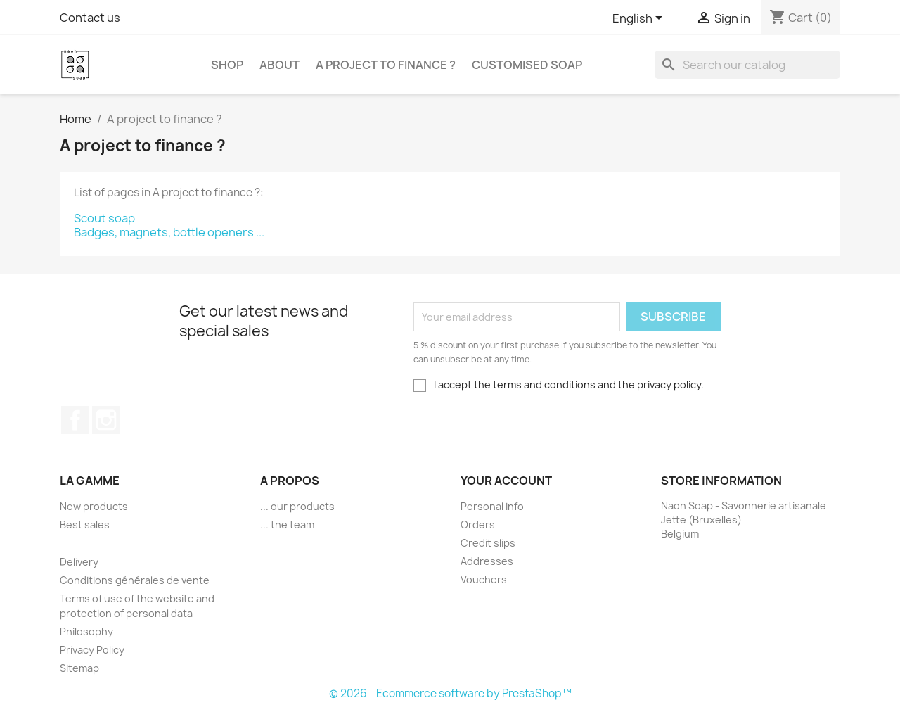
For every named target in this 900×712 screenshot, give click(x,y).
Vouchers (484, 579)
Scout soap (104, 218)
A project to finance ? (386, 64)
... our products (297, 506)
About (279, 64)
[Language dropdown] (639, 19)
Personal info (492, 506)
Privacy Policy (92, 649)
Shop (227, 64)
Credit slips (488, 542)
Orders (478, 524)
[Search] (747, 65)
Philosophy (86, 631)
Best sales (85, 524)
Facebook (75, 420)
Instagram (106, 420)
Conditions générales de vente (135, 580)
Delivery (79, 561)
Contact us (90, 17)
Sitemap (79, 668)
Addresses (487, 561)
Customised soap (527, 64)
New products (94, 506)
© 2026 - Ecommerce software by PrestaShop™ (450, 693)
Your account (506, 480)
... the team (287, 524)
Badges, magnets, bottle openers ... (169, 232)
